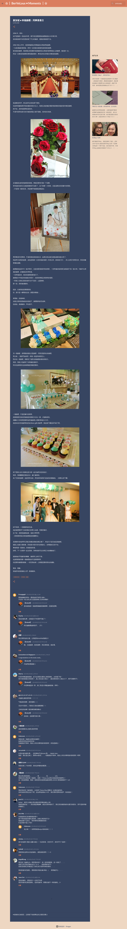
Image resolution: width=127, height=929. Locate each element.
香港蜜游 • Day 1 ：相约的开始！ (101, 75)
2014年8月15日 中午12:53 (39, 713)
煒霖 (19, 635)
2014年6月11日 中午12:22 (38, 826)
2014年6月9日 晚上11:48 (33, 594)
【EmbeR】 (28, 603)
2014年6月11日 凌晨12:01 (32, 813)
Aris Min (21, 813)
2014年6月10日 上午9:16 (40, 695)
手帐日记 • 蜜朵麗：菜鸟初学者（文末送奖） (105, 106)
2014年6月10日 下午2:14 (32, 773)
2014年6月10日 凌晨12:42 (31, 616)
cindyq (20, 839)
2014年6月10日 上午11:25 (33, 736)
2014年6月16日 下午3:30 (33, 859)
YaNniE (20, 849)
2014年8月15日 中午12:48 (39, 622)
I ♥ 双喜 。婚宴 (24, 577)
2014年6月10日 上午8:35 (43, 654)
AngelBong (22, 859)
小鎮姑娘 (21, 726)
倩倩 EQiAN (22, 762)
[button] (14, 27)
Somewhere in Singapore (26, 654)
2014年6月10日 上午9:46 (32, 726)
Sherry (20, 674)
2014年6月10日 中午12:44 (33, 750)
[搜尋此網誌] (116, 3)
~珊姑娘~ (21, 773)
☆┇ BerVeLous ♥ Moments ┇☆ (26, 3)
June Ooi (21, 877)
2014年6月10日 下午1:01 (34, 762)
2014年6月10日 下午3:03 (33, 787)
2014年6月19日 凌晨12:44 (32, 877)
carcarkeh (21, 750)
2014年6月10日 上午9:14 (31, 674)
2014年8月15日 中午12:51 (39, 661)
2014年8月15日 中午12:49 (39, 603)
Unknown (21, 736)
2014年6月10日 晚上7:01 (31, 799)
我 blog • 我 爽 (96, 137)
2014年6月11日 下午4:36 (31, 839)
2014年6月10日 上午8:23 (29, 635)
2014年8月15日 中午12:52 (39, 682)
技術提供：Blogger (63, 926)
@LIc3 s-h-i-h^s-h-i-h (25, 695)
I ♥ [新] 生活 (16, 577)
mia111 (20, 799)
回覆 (19, 611)
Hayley (20, 616)
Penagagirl (22, 594)
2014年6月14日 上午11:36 (31, 849)
